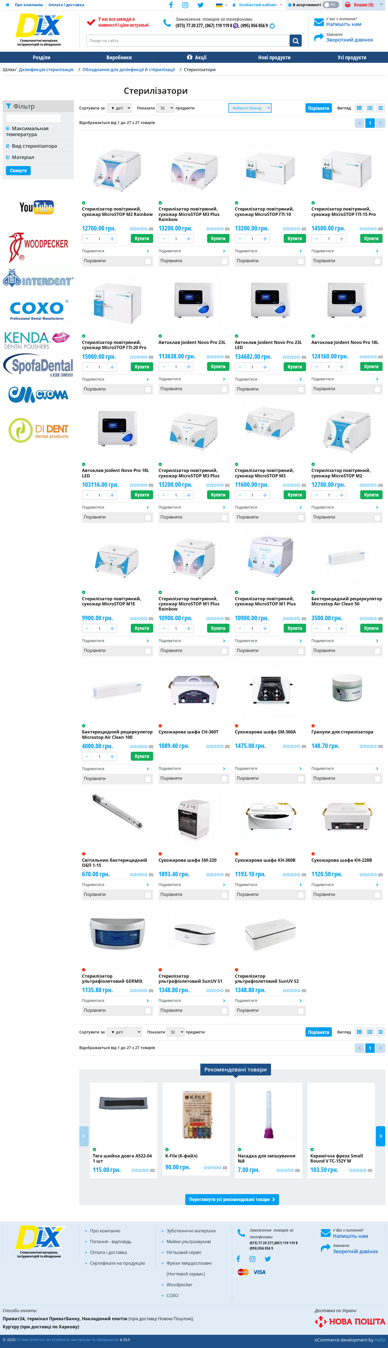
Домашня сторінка (7, 5)
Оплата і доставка (66, 4)
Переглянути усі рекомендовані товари (229, 1199)
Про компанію (29, 4)
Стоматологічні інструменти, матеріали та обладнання (68, 1339)
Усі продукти (347, 57)
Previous (84, 1136)
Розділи (41, 57)
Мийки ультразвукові (189, 1241)
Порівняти (318, 108)
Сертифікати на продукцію (117, 1263)
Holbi (380, 1340)
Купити (142, 238)
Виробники (117, 57)
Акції (198, 57)
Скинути (18, 170)
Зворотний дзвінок (349, 39)
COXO (172, 1295)
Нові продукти (271, 57)
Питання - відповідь (110, 1241)
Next (380, 1136)
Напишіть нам (343, 24)
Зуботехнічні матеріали (191, 1231)
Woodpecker (180, 1285)
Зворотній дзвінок (355, 1251)
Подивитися (93, 250)
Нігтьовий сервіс (184, 1252)
